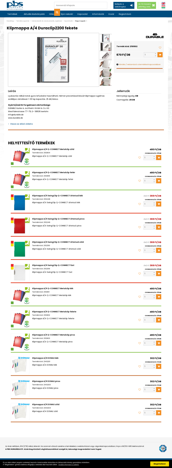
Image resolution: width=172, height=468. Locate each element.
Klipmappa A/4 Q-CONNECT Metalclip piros (53, 335)
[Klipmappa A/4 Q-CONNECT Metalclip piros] (20, 342)
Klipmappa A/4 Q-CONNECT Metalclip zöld (53, 149)
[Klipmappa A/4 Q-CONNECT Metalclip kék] (20, 295)
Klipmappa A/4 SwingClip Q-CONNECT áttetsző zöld (58, 242)
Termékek (12, 14)
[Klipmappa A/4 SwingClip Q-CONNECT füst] (20, 272)
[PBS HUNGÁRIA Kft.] (15, 5)
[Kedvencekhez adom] (160, 47)
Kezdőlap (10, 21)
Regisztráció (125, 14)
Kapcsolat (83, 14)
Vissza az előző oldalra (21, 124)
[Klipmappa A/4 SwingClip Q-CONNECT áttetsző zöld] (20, 249)
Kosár (111, 14)
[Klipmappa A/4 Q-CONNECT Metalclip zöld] (20, 156)
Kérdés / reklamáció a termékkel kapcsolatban (140, 64)
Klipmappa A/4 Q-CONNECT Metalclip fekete (54, 311)
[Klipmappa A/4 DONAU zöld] (20, 411)
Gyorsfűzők (68, 21)
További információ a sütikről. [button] (68, 465)
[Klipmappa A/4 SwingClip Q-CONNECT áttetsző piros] (20, 226)
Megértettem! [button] (160, 464)
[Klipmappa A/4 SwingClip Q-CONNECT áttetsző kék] (20, 202)
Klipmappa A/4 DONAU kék (45, 358)
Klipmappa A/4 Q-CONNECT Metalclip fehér (53, 172)
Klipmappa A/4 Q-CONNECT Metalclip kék (52, 288)
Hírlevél (52, 14)
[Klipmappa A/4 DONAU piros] (20, 388)
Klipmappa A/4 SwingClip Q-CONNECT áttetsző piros (58, 219)
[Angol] (163, 3)
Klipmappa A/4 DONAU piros (46, 381)
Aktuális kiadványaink (34, 14)
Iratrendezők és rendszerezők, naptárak (47, 21)
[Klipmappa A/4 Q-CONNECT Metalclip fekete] (20, 318)
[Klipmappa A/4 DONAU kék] (20, 365)
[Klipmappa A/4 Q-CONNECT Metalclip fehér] (20, 179)
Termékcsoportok (22, 21)
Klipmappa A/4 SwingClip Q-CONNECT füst (53, 265)
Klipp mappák (80, 21)
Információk (98, 14)
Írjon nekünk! (67, 14)
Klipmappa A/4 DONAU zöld (45, 404)
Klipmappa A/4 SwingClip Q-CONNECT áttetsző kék (57, 195)
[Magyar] (163, 6)
